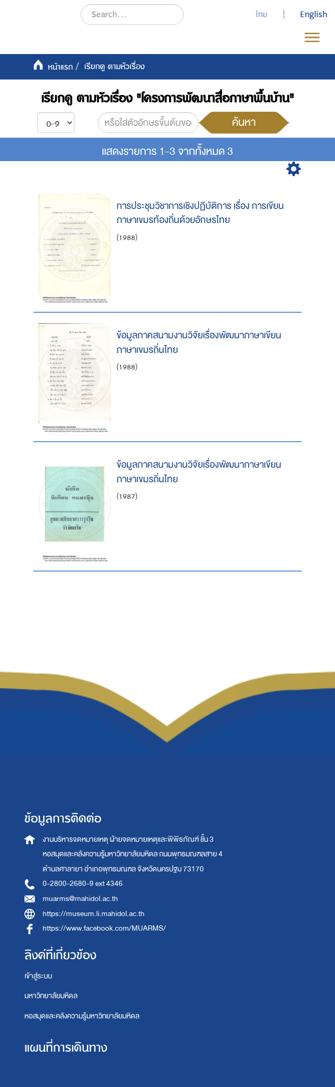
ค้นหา (244, 122)
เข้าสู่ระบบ (38, 976)
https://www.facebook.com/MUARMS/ (104, 928)
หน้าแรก (60, 67)
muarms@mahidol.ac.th (80, 898)
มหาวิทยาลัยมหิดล (51, 995)
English (313, 14)
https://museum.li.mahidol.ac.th (94, 913)
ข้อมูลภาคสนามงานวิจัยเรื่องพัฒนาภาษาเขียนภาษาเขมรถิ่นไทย (199, 342)
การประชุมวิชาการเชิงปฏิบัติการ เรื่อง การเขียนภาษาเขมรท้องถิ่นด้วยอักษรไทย (200, 213)
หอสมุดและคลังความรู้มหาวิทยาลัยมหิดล (81, 1016)
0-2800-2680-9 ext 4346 (83, 883)
